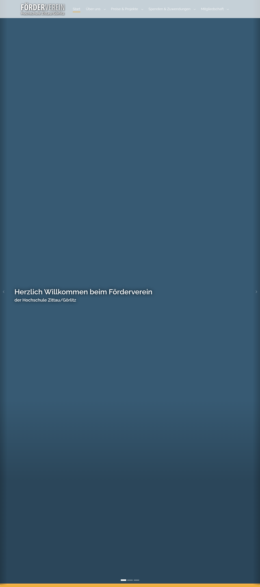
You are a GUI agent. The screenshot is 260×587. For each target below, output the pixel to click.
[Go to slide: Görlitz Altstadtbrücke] (130, 580)
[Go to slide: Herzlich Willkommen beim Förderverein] (123, 580)
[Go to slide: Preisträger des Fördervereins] (136, 580)
